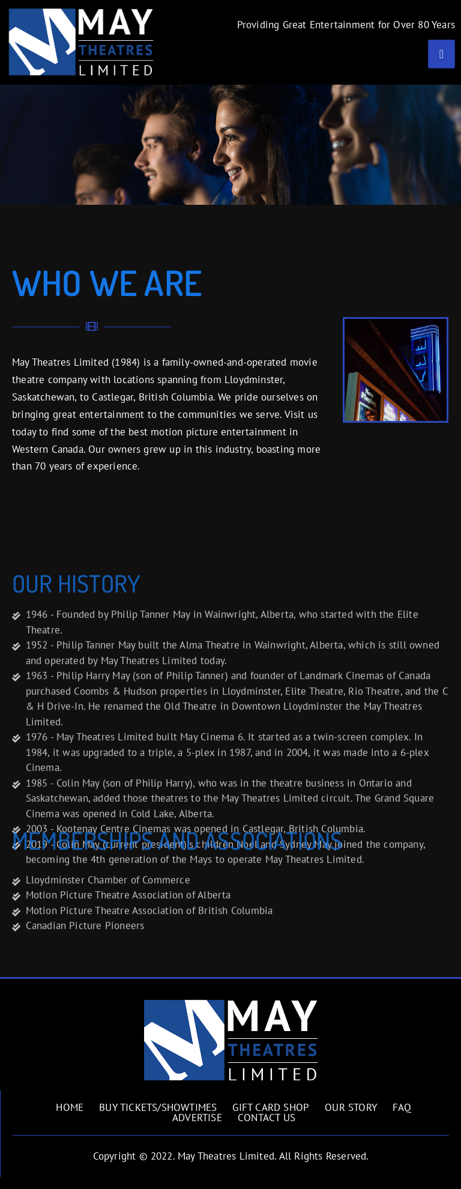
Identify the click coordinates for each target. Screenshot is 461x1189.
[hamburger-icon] (441, 54)
